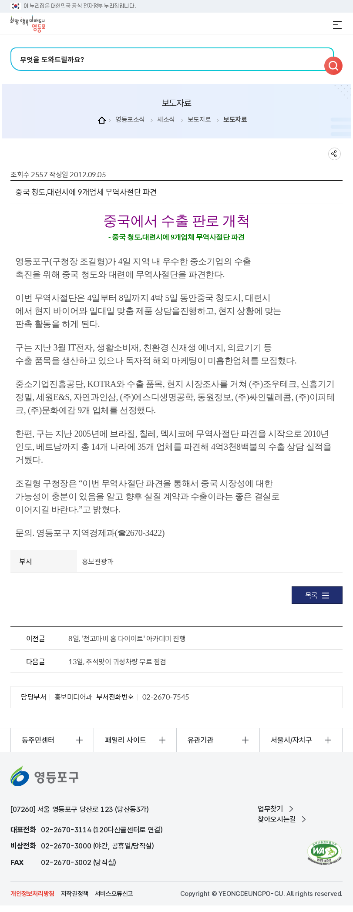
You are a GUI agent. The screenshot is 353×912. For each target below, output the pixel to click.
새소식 (166, 119)
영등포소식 (130, 119)
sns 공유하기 (334, 154)
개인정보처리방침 (32, 894)
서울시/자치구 (291, 740)
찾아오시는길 (277, 819)
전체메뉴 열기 (337, 25)
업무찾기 (270, 808)
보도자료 (199, 119)
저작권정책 (74, 894)
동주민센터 (38, 740)
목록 (317, 595)
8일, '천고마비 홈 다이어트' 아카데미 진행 (126, 638)
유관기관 (201, 740)
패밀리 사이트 (125, 740)
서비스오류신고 (114, 894)
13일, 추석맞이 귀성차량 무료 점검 (117, 661)
